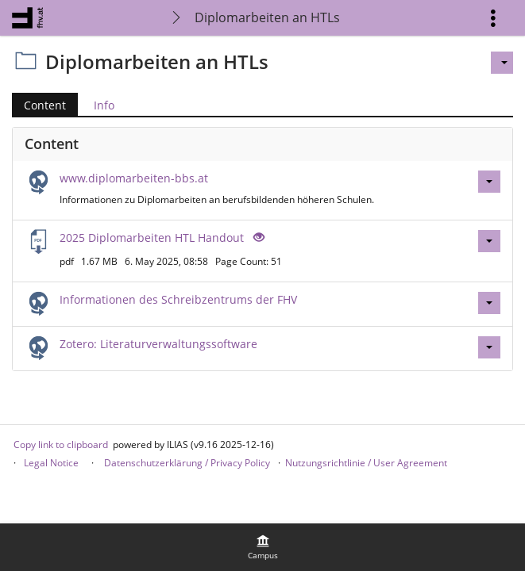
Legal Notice (51, 462)
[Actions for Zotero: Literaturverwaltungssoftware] (489, 347)
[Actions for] (502, 63)
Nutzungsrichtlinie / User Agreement (366, 462)
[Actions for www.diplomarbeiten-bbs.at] (489, 182)
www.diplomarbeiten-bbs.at (134, 178)
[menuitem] (263, 547)
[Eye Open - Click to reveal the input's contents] (257, 237)
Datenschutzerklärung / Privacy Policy (186, 462)
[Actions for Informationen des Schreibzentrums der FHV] (489, 303)
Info (104, 105)
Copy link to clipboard (61, 444)
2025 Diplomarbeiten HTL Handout (152, 237)
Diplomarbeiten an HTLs (267, 17)
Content (45, 105)
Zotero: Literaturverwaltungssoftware (158, 343)
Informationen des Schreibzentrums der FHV (178, 299)
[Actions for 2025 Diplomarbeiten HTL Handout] (489, 241)
